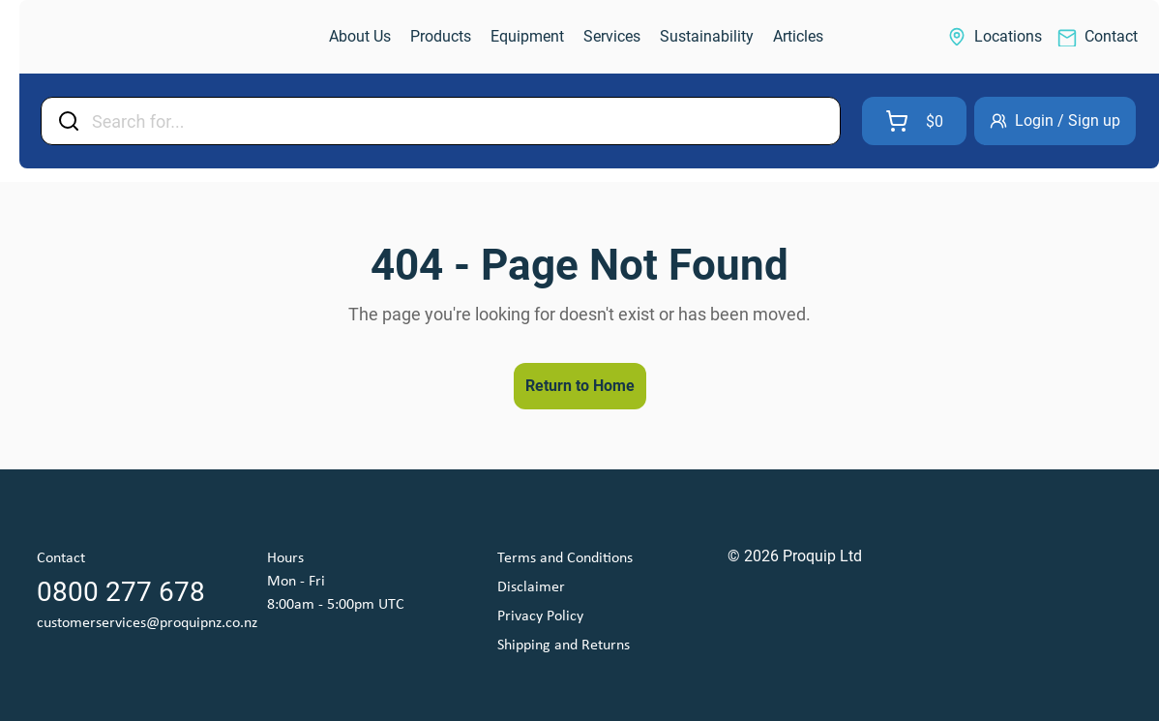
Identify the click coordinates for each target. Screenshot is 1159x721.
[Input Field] (460, 121)
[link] (122, 37)
